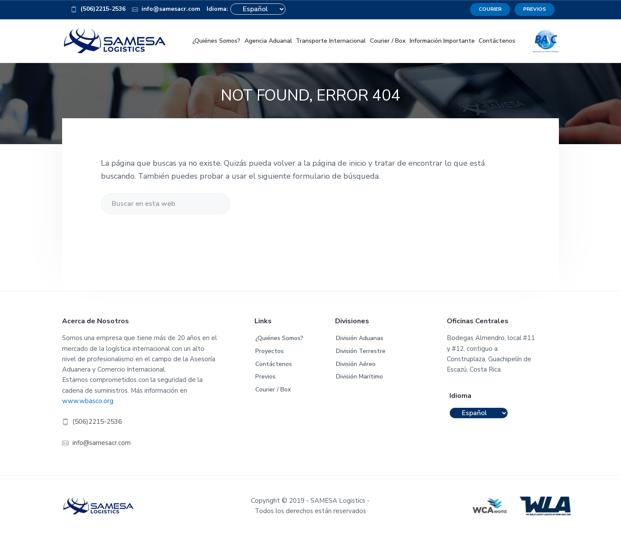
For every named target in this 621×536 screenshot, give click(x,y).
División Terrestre (361, 351)
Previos (265, 376)
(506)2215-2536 (98, 10)
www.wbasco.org (87, 401)
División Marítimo (359, 376)
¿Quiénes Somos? (279, 338)
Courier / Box (273, 389)
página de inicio (339, 163)
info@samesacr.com (166, 10)
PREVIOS (534, 9)
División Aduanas (359, 338)
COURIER (490, 9)
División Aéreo (356, 364)
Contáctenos (273, 364)
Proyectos (269, 351)
